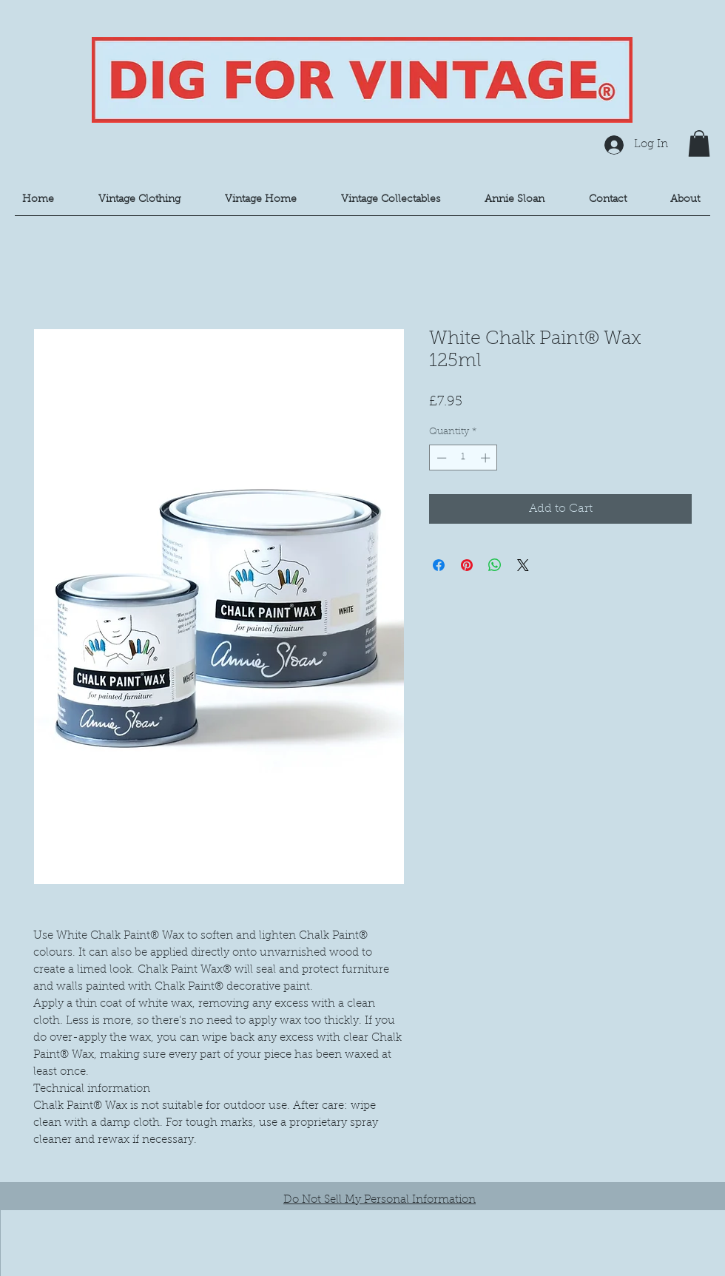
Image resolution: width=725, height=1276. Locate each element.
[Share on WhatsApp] (495, 565)
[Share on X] (523, 565)
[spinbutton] (463, 457)
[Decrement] (440, 457)
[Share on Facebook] (439, 565)
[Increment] (487, 457)
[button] (699, 143)
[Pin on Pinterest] (467, 565)
